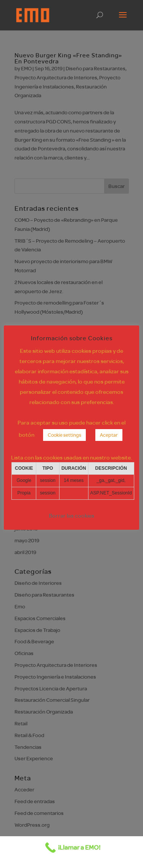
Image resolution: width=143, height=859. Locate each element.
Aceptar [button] (109, 435)
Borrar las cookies (71, 515)
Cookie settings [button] (64, 435)
